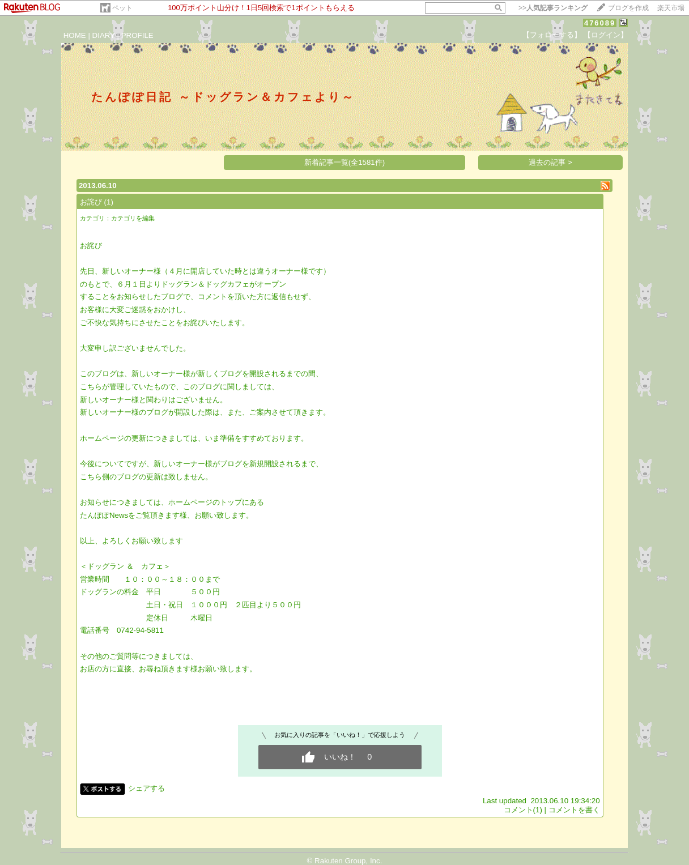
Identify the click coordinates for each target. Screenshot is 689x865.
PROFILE (137, 35)
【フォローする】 (551, 35)
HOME (74, 35)
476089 (599, 23)
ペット (122, 8)
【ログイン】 (606, 35)
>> (553, 8)
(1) (108, 202)
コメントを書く (574, 810)
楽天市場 (670, 8)
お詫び (91, 202)
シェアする (146, 788)
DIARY (103, 35)
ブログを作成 (628, 8)
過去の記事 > (550, 162)
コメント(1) (523, 810)
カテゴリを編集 (133, 218)
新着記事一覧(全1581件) (344, 162)
